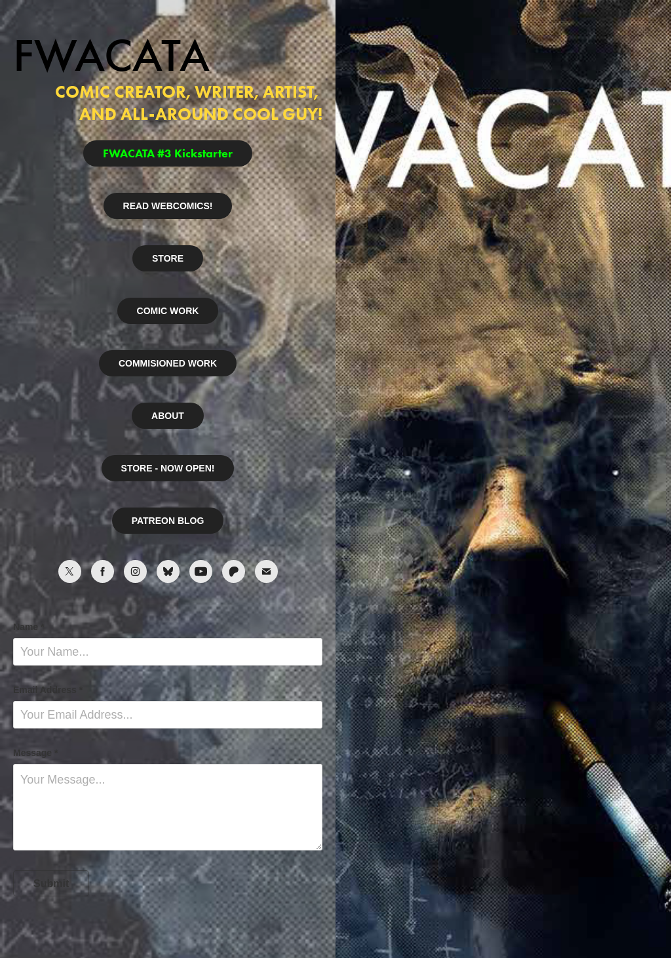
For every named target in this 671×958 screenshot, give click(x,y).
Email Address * (48, 689)
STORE (167, 258)
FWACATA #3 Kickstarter (168, 153)
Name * (28, 626)
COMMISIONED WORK (168, 363)
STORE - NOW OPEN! (168, 468)
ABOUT (167, 415)
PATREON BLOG (168, 520)
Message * (35, 752)
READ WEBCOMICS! (168, 206)
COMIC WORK (168, 311)
